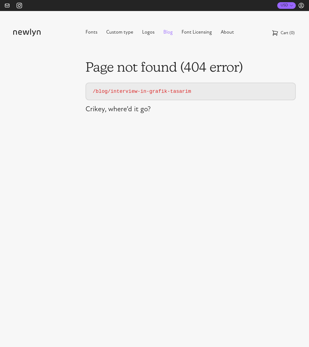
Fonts (91, 32)
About (227, 32)
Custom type (119, 32)
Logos (148, 32)
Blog (168, 32)
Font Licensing (197, 32)
